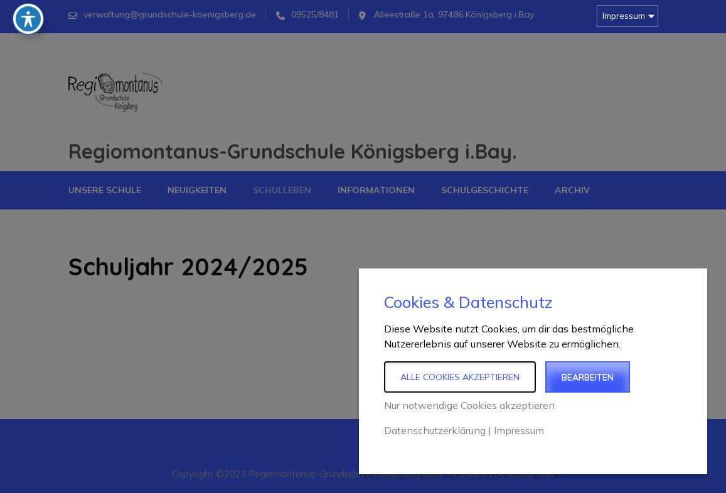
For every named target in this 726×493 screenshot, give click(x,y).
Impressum (623, 15)
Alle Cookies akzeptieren (460, 377)
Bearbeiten (588, 377)
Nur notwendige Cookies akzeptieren (469, 405)
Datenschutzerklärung (435, 430)
